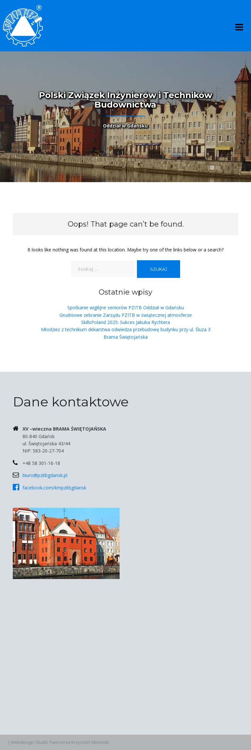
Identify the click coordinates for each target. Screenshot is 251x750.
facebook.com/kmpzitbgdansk (54, 488)
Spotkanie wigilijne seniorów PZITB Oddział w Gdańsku (125, 307)
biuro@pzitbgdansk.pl (45, 475)
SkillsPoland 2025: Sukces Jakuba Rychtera (125, 322)
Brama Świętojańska (126, 337)
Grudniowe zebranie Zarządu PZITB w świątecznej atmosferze (125, 315)
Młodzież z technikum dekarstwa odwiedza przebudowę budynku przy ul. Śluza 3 (125, 329)
